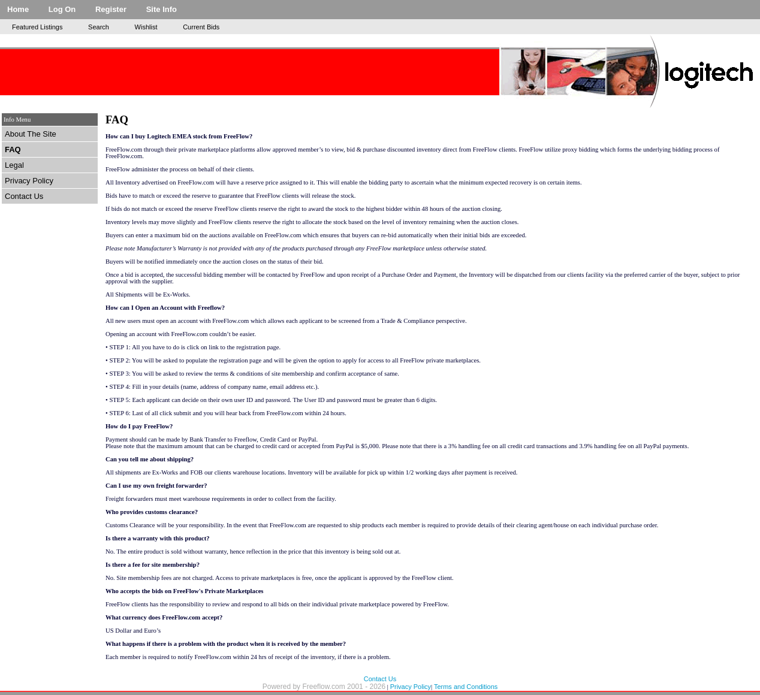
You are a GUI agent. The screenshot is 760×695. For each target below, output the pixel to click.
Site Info (161, 9)
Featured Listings (37, 27)
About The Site (30, 133)
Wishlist (146, 27)
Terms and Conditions (465, 686)
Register (110, 9)
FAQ (13, 149)
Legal (14, 165)
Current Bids (201, 27)
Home (18, 9)
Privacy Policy (29, 180)
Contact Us (24, 196)
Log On (62, 9)
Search (98, 27)
